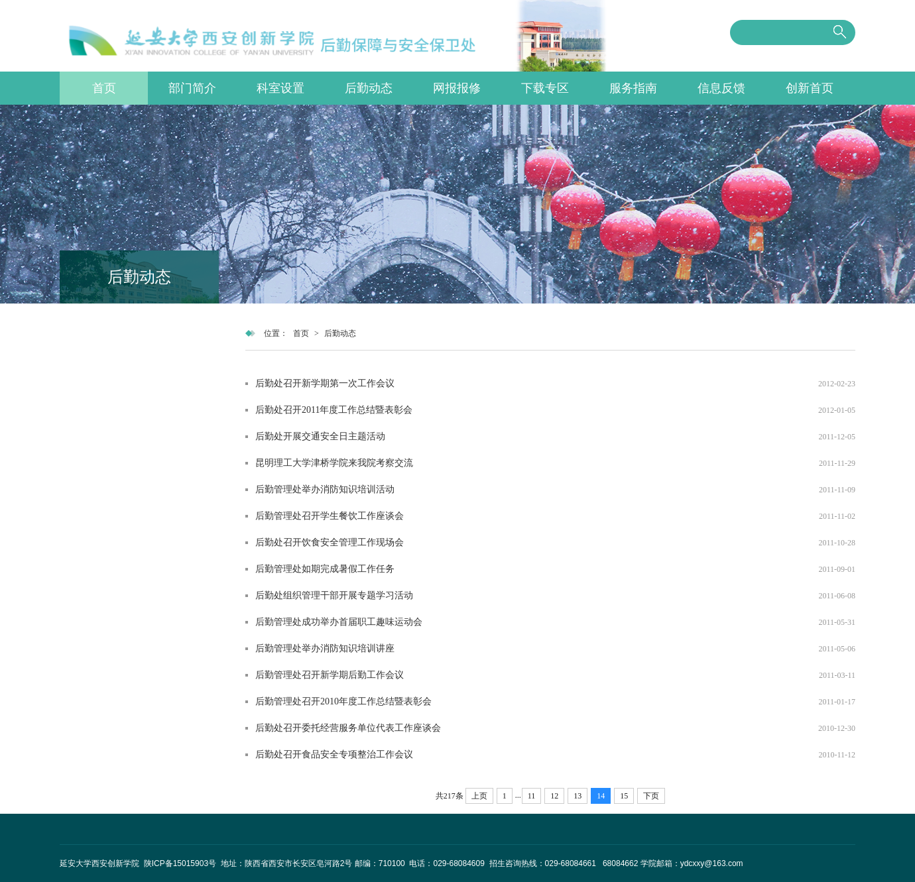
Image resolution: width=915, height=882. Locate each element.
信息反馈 (721, 88)
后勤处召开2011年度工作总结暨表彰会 (333, 410)
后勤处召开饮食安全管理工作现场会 (329, 542)
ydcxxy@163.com (711, 863)
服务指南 (633, 88)
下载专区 (545, 88)
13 (577, 795)
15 (624, 795)
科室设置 (280, 88)
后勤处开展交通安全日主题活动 (320, 436)
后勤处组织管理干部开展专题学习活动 (334, 595)
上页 (479, 795)
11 (532, 795)
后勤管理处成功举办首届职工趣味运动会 (338, 622)
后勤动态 (369, 88)
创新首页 (809, 88)
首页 (104, 88)
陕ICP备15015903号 (181, 863)
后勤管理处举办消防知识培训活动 (325, 489)
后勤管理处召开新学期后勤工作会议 (329, 675)
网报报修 (457, 88)
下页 (651, 795)
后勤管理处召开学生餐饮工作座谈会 (329, 516)
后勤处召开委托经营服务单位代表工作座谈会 (348, 728)
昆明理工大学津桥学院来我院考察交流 (334, 463)
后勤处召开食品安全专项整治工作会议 (334, 754)
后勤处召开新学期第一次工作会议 (325, 383)
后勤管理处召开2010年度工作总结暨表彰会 (343, 701)
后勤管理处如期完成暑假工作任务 (325, 569)
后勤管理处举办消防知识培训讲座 (325, 648)
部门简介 (192, 88)
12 (554, 795)
